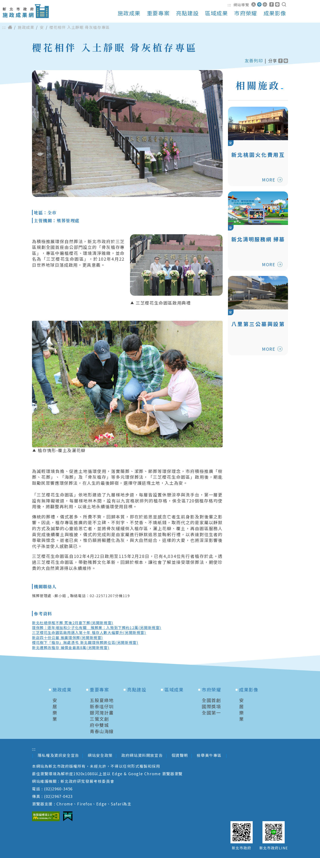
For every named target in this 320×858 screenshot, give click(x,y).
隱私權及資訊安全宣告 (58, 755)
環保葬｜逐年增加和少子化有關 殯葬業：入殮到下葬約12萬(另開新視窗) (96, 627)
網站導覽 (241, 4)
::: (229, 4)
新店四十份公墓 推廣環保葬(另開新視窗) (67, 637)
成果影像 (275, 13)
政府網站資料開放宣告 (142, 755)
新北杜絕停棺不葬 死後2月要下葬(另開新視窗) (72, 622)
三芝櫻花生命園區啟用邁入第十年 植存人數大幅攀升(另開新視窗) (89, 632)
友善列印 (254, 60)
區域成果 (216, 13)
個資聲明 (180, 755)
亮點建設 (187, 13)
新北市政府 (241, 847)
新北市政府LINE (273, 847)
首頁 (10, 27)
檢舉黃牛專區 (210, 755)
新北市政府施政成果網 (25, 11)
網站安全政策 (100, 755)
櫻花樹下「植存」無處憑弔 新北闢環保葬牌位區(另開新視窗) (85, 642)
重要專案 (158, 13)
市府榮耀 (245, 13)
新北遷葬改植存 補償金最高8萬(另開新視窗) (70, 647)
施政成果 (129, 13)
